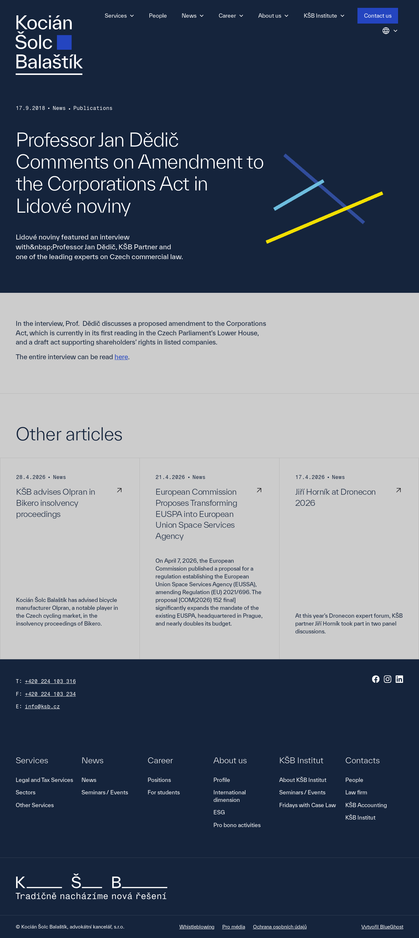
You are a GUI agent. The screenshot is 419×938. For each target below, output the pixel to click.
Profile (221, 780)
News (89, 780)
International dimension (229, 796)
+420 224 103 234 (50, 694)
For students (164, 792)
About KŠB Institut (302, 780)
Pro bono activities (237, 825)
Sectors (25, 792)
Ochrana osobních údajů (280, 926)
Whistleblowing (196, 926)
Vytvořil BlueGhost (382, 926)
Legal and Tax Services (44, 780)
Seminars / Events (105, 792)
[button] (120, 15)
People (158, 15)
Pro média (233, 926)
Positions (159, 780)
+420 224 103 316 (50, 681)
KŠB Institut (360, 817)
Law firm (356, 792)
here (121, 357)
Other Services (35, 805)
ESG (219, 812)
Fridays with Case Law (307, 805)
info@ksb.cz (42, 706)
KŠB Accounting (366, 805)
